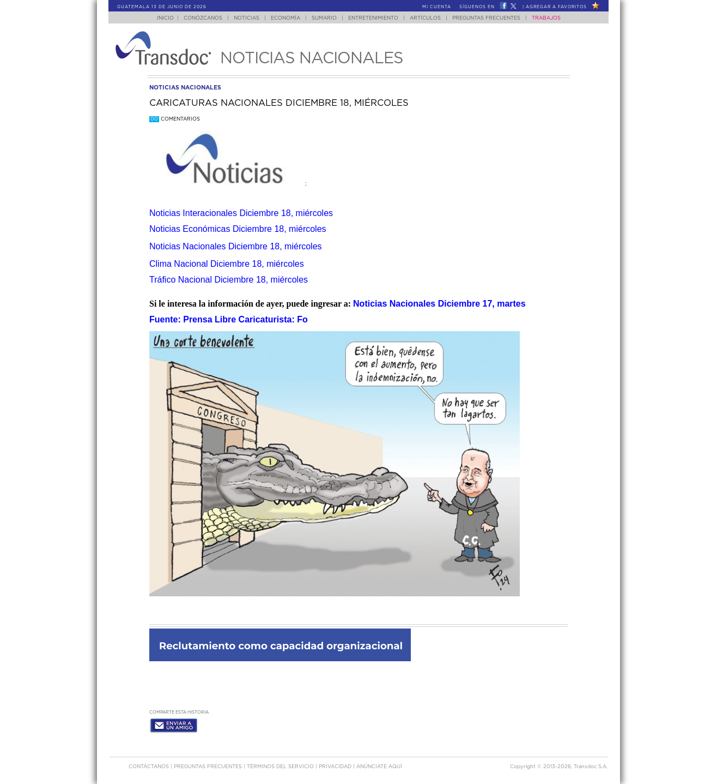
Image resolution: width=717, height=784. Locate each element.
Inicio (165, 18)
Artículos (425, 18)
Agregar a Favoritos (556, 7)
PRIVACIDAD (336, 766)
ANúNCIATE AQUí (379, 766)
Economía (285, 18)
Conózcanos (203, 18)
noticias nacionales (185, 88)
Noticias (246, 18)
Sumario (324, 18)
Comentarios (174, 119)
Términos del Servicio (281, 766)
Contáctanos (150, 766)
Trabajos (546, 18)
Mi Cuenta (436, 7)
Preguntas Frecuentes (486, 18)
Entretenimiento (373, 18)
